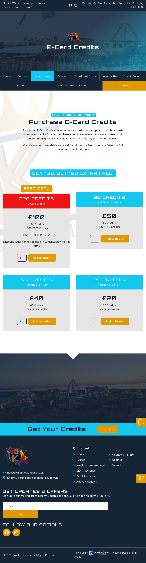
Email (6, 500)
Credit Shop (43, 76)
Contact (124, 85)
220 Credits (36, 198)
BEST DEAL (37, 188)
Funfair (23, 76)
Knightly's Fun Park (109, 202)
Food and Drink (85, 76)
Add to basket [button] (42, 258)
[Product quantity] (21, 258)
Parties (21, 85)
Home (7, 76)
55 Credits (36, 279)
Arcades (63, 76)
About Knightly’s (72, 86)
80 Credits (109, 197)
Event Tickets (133, 76)
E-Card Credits (37, 203)
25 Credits (109, 279)
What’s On (110, 76)
